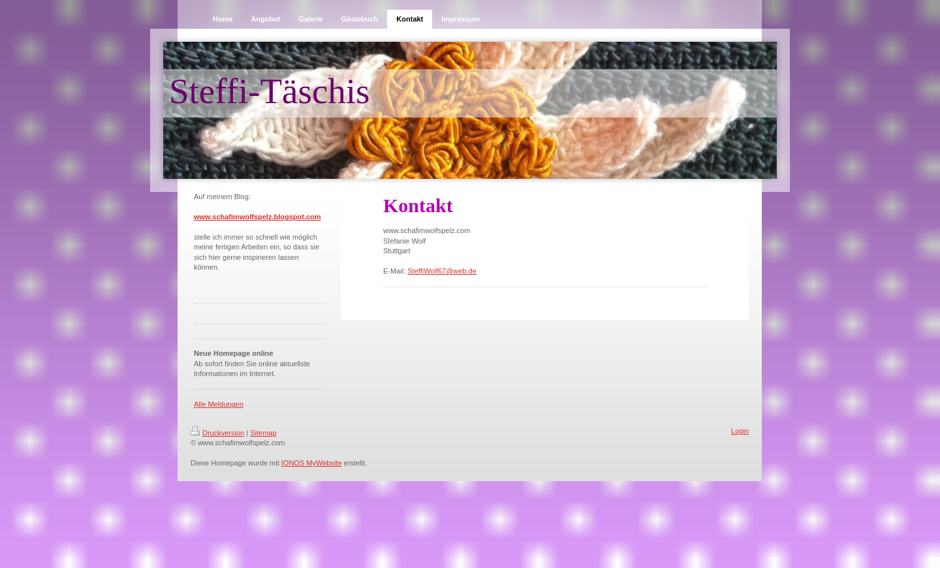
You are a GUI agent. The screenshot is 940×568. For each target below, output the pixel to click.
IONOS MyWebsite (311, 463)
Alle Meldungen (218, 404)
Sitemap (263, 433)
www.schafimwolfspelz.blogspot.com (257, 217)
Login (740, 431)
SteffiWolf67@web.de (442, 271)
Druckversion (217, 433)
